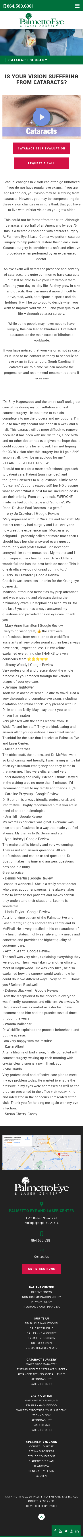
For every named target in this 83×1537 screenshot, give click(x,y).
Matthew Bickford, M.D (41, 1400)
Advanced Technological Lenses (41, 1374)
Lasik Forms (41, 1425)
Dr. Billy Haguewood (41, 1405)
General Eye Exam (41, 1471)
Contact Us (41, 1256)
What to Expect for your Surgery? (41, 1410)
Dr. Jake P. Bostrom (41, 1338)
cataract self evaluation (41, 148)
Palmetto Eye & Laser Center (41, 20)
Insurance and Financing (41, 1306)
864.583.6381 (20, 6)
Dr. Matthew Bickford (41, 1347)
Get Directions (41, 1268)
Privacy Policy (41, 1301)
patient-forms (41, 1292)
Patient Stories (42, 1384)
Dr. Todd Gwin (41, 1343)
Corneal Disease (41, 1446)
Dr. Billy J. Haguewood (41, 1323)
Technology (41, 1415)
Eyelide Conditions (41, 1456)
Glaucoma (41, 1466)
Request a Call (41, 163)
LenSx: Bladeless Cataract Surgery (41, 1369)
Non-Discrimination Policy (41, 1297)
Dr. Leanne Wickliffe (41, 1333)
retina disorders (41, 1451)
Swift (53, 1506)
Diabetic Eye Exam (41, 1461)
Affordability (41, 1379)
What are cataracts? (41, 1364)
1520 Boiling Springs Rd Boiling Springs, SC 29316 (41, 1216)
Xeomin (41, 1475)
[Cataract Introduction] (41, 117)
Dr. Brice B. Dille (41, 1328)
